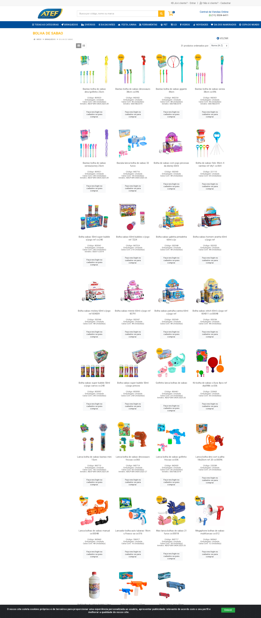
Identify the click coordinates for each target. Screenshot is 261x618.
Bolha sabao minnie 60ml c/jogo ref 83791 (133, 312)
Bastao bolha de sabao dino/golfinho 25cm (94, 90)
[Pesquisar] (161, 13)
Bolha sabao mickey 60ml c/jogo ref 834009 (94, 312)
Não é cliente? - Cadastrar (215, 3)
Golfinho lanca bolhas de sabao (171, 382)
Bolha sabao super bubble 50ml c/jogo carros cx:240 (94, 384)
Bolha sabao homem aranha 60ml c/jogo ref (210, 238)
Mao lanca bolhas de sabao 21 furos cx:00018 (171, 532)
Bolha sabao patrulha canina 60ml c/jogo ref (171, 312)
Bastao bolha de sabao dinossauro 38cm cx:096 (132, 90)
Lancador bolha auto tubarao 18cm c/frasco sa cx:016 (132, 532)
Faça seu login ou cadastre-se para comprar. (94, 114)
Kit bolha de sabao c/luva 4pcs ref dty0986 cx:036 (210, 384)
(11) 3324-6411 (218, 15)
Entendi (228, 610)
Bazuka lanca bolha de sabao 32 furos (133, 164)
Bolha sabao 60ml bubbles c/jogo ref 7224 (133, 238)
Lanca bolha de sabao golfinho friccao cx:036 (171, 458)
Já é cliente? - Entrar (183, 3)
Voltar (222, 38)
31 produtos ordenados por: (195, 45)
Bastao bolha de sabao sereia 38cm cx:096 (210, 90)
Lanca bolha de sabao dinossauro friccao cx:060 (133, 458)
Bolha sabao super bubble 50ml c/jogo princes (132, 384)
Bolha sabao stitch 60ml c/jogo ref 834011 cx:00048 (210, 312)
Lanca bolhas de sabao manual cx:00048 (94, 532)
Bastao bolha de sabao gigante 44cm (171, 90)
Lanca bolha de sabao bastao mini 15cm (94, 458)
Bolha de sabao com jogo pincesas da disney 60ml (171, 164)
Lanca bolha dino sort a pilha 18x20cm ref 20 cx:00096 (210, 458)
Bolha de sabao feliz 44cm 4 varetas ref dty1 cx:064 (210, 164)
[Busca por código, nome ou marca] (117, 13)
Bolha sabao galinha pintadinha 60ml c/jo (171, 238)
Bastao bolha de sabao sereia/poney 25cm (94, 164)
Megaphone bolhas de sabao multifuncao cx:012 (209, 532)
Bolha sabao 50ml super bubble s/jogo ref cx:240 (94, 238)
